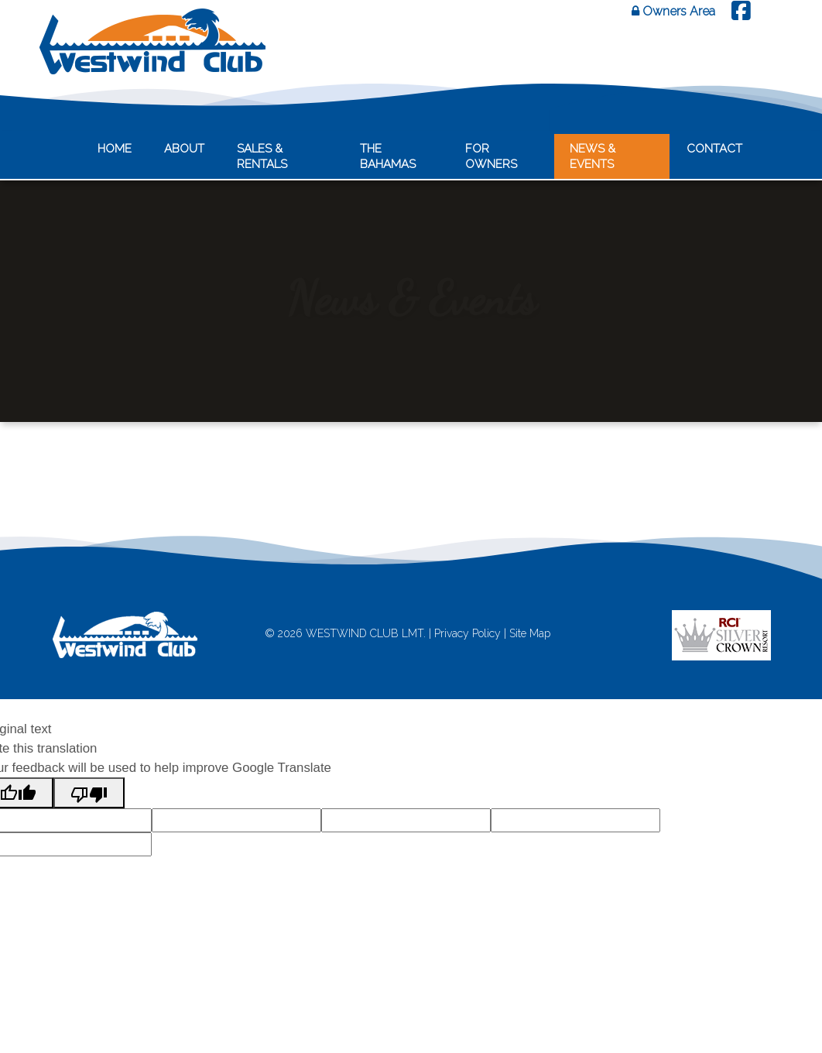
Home (115, 149)
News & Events (592, 156)
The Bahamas (388, 156)
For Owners (491, 156)
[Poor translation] (89, 792)
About (184, 149)
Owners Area (673, 11)
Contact (714, 149)
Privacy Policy (467, 633)
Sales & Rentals (262, 156)
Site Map (529, 633)
